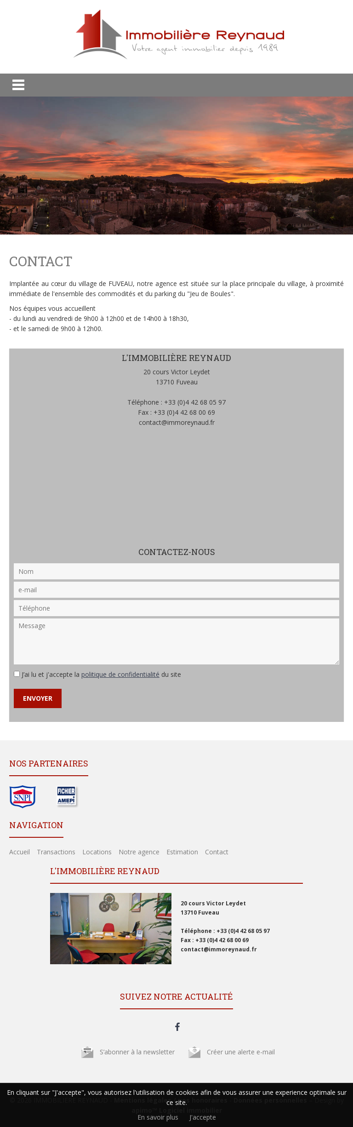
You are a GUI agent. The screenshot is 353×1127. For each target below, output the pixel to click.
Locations (97, 851)
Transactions (56, 851)
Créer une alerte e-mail (241, 1051)
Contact (216, 851)
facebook (177, 1026)
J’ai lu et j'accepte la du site (101, 674)
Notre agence (139, 851)
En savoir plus (157, 1117)
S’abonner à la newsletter (137, 1051)
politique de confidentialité (120, 674)
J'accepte (202, 1117)
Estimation (182, 851)
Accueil (19, 851)
